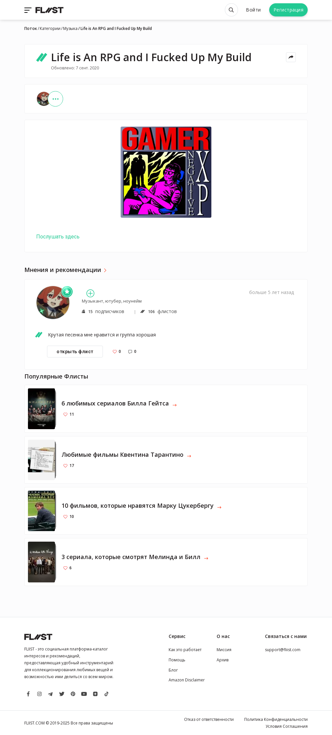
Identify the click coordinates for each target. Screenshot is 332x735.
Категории (50, 28)
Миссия (224, 649)
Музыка (70, 28)
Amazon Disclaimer (187, 680)
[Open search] (231, 10)
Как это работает (185, 649)
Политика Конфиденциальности (276, 719)
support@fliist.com (282, 649)
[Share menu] (291, 57)
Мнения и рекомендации (62, 270)
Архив (222, 660)
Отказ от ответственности (209, 719)
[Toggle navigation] (28, 9)
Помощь (177, 660)
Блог (173, 670)
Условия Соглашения (287, 726)
